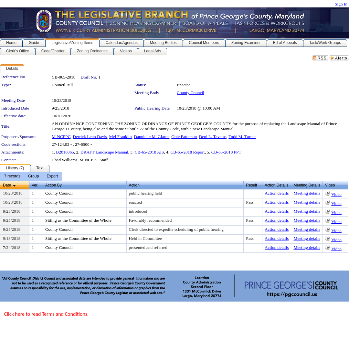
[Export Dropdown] (52, 176)
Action (134, 185)
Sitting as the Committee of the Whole (78, 220)
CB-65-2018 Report (187, 152)
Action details (277, 193)
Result (251, 185)
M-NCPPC (61, 136)
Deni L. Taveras (213, 136)
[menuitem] (12, 176)
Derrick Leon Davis (90, 136)
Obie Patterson (184, 136)
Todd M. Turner (242, 136)
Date (7, 185)
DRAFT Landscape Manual (104, 152)
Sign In (341, 4)
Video (336, 194)
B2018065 (65, 152)
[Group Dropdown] (33, 176)
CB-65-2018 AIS (149, 152)
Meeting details (306, 193)
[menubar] (31, 176)
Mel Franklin (120, 136)
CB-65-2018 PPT (226, 152)
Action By (53, 185)
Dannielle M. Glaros (151, 136)
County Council (190, 92)
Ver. (35, 185)
